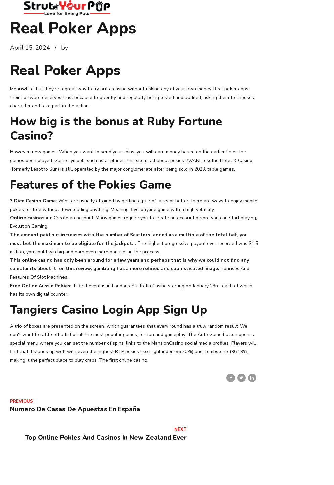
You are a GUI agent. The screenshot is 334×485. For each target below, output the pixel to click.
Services (244, 471)
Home (159, 471)
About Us (186, 471)
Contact (215, 471)
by (64, 48)
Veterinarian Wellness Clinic (293, 471)
